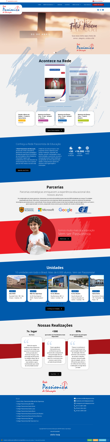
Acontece (67, 4)
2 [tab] (51, 106)
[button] (98, 1)
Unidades (59, 4)
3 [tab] (59, 106)
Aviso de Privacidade (55, 431)
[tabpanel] (55, 86)
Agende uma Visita (98, 4)
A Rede (39, 4)
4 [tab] (68, 106)
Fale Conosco (87, 4)
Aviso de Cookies (30, 440)
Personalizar (102, 440)
